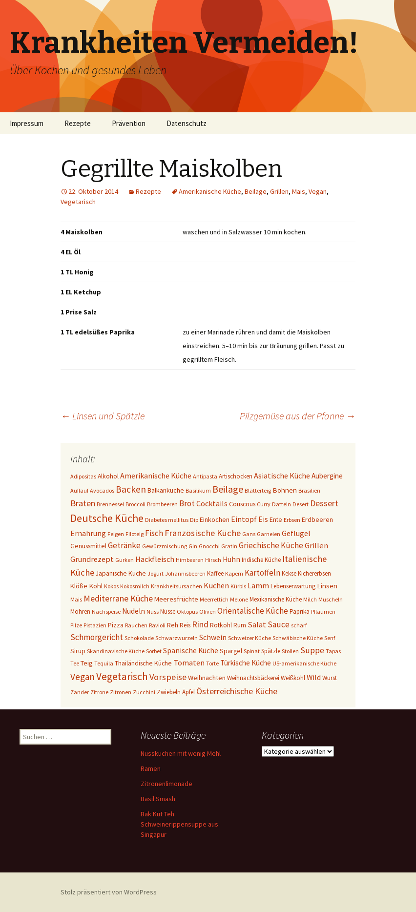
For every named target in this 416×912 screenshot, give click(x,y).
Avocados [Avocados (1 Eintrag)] (102, 490)
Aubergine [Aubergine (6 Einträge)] (327, 475)
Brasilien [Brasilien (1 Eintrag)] (309, 490)
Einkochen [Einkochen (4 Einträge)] (214, 519)
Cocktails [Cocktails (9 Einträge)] (212, 503)
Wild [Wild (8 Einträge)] (314, 677)
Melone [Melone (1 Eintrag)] (239, 599)
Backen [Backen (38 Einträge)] (131, 489)
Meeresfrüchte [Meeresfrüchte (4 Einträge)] (176, 599)
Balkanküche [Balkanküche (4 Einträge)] (165, 490)
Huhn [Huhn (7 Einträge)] (231, 559)
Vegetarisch (78, 201)
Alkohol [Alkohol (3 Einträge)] (108, 476)
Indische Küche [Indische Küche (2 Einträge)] (261, 560)
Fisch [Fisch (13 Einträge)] (154, 533)
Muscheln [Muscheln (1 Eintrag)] (330, 599)
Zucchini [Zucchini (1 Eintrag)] (144, 692)
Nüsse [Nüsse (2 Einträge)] (167, 611)
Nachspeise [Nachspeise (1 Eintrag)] (106, 611)
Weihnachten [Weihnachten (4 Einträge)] (207, 677)
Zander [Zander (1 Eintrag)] (79, 692)
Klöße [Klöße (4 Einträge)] (78, 585)
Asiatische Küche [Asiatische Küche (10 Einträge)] (282, 475)
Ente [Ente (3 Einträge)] (276, 519)
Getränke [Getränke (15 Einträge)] (124, 545)
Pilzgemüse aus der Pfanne (297, 416)
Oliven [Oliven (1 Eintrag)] (207, 611)
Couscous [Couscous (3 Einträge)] (242, 503)
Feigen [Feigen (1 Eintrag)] (115, 534)
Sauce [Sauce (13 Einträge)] (279, 624)
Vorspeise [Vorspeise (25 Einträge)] (168, 677)
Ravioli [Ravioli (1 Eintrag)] (157, 625)
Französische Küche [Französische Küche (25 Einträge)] (203, 533)
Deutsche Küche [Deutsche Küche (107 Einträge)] (107, 518)
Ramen (151, 768)
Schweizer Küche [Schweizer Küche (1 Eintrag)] (249, 638)
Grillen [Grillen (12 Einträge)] (316, 545)
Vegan (318, 191)
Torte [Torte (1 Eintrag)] (212, 663)
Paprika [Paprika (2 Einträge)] (300, 611)
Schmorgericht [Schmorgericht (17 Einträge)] (96, 637)
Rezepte (77, 123)
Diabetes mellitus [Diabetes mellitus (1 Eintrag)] (166, 519)
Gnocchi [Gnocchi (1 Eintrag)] (209, 546)
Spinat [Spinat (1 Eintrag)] (252, 651)
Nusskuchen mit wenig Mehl (181, 753)
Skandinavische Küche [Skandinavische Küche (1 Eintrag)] (116, 651)
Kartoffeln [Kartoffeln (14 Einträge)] (262, 572)
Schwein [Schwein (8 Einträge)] (213, 637)
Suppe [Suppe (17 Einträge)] (312, 650)
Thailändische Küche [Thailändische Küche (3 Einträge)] (143, 663)
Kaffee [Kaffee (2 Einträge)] (215, 573)
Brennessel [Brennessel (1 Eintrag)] (110, 504)
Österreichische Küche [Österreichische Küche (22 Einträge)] (236, 691)
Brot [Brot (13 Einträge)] (187, 503)
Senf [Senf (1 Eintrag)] (329, 638)
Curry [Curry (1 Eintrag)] (263, 504)
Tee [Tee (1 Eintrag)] (74, 663)
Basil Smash (158, 798)
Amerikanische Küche (210, 191)
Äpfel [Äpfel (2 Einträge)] (188, 692)
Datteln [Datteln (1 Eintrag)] (281, 504)
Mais (298, 191)
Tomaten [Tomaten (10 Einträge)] (189, 662)
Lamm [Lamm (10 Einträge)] (258, 585)
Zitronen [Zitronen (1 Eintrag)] (120, 692)
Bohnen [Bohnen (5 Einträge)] (284, 490)
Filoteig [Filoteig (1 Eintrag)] (134, 534)
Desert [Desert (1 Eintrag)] (300, 504)
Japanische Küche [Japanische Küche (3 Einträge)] (121, 573)
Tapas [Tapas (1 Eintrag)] (333, 651)
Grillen (279, 191)
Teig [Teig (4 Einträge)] (87, 663)
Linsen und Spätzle (103, 416)
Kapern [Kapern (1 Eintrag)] (234, 573)
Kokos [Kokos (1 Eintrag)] (111, 586)
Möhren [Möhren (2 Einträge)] (80, 611)
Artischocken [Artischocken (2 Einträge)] (235, 476)
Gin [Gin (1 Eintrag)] (192, 546)
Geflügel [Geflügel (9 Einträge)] (296, 533)
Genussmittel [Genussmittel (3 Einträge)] (88, 545)
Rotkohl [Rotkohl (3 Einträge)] (221, 625)
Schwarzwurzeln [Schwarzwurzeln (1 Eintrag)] (176, 638)
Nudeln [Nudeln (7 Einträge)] (133, 611)
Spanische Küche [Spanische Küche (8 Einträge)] (190, 650)
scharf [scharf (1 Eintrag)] (299, 625)
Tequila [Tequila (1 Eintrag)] (103, 663)
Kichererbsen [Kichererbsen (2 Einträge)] (314, 573)
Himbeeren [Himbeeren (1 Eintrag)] (190, 559)
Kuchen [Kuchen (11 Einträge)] (216, 585)
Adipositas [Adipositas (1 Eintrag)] (83, 476)
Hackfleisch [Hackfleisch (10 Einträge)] (154, 559)
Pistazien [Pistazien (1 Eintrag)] (94, 625)
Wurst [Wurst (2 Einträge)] (329, 678)
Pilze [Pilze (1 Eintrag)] (76, 625)
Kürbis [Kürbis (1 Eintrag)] (238, 586)
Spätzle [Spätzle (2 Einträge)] (270, 651)
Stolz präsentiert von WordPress (109, 892)
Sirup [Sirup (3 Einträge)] (77, 650)
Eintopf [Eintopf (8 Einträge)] (244, 519)
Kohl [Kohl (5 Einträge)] (96, 585)
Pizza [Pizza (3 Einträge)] (116, 625)
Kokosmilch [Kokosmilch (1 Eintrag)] (134, 586)
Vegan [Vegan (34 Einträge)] (82, 677)
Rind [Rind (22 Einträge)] (200, 624)
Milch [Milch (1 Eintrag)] (310, 599)
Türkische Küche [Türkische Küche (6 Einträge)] (245, 662)
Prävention (129, 123)
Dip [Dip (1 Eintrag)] (194, 519)
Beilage (256, 191)
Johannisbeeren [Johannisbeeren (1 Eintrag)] (185, 573)
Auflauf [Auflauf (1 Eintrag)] (79, 490)
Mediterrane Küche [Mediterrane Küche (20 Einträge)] (118, 598)
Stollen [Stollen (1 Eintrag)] (290, 651)
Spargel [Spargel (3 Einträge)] (231, 650)
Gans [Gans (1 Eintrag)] (248, 534)
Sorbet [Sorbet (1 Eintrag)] (154, 651)
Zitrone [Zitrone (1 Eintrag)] (99, 692)
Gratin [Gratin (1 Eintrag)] (229, 546)
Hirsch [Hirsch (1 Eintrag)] (213, 559)
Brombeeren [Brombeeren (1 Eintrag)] (162, 504)
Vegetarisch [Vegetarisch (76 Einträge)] (122, 676)
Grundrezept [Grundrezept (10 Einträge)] (92, 559)
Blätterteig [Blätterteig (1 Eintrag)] (258, 490)
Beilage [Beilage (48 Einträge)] (227, 489)
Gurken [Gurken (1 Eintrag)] (124, 559)
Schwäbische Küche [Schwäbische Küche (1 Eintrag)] (297, 638)
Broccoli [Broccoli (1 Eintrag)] (135, 504)
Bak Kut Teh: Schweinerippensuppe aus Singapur (179, 824)
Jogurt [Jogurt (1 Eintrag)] (155, 573)
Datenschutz (186, 123)
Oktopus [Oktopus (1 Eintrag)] (187, 611)
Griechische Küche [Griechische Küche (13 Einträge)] (271, 545)
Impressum (26, 123)
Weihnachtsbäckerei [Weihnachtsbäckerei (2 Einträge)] (253, 678)
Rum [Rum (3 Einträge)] (239, 625)
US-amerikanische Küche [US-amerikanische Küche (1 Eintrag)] (304, 663)
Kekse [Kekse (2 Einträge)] (289, 573)
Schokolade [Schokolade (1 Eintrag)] (139, 638)
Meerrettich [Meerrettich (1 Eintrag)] (214, 599)
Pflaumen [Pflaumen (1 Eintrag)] (323, 611)
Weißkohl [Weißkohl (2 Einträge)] (293, 678)
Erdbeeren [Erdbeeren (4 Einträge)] (317, 519)
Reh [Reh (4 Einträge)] (172, 625)
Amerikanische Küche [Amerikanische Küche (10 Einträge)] (155, 475)
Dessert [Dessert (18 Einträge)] (324, 503)
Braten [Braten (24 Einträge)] (82, 503)
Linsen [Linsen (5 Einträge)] (327, 585)
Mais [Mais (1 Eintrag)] (76, 599)
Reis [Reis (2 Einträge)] (185, 625)
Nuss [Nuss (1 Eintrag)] (152, 611)
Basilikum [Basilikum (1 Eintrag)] (198, 490)
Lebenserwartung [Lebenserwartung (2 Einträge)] (292, 586)
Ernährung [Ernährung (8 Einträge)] (88, 533)
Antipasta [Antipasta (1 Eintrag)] (205, 476)
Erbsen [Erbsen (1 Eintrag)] (292, 519)
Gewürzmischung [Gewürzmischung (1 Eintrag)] (164, 546)
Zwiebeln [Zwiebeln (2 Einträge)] (169, 692)
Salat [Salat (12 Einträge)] (257, 625)
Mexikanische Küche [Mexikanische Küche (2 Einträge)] (276, 599)
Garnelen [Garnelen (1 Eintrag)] (268, 534)
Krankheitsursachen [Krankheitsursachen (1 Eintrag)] (176, 586)
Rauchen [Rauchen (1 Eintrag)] (136, 625)
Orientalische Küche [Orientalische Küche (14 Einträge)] (252, 610)
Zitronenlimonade (166, 783)
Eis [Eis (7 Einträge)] (263, 519)
